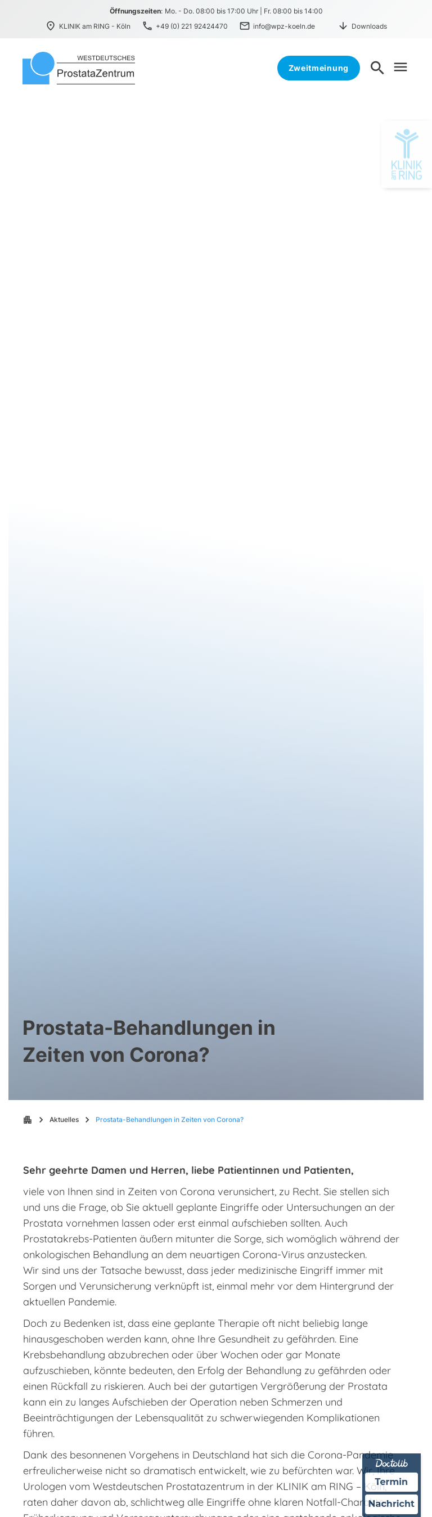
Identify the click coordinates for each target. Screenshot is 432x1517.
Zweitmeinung (319, 68)
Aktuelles (64, 1119)
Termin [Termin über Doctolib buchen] (391, 1481)
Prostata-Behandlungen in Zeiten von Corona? (170, 1119)
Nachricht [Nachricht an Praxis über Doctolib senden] (391, 1504)
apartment (27, 1120)
